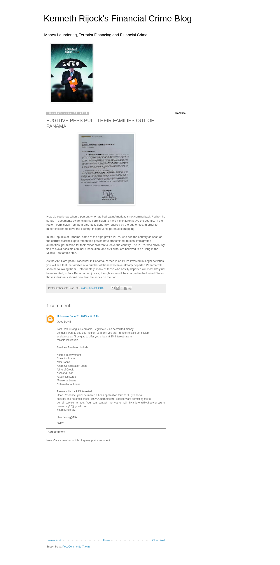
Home (106, 540)
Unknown (63, 316)
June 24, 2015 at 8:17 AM (85, 316)
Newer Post (54, 540)
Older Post (158, 540)
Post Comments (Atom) (76, 546)
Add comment (56, 431)
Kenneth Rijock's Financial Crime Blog (118, 18)
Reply (60, 422)
